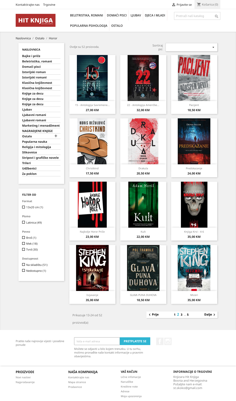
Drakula (143, 168)
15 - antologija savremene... (92, 105)
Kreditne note (129, 386)
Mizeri (194, 295)
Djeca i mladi (155, 15)
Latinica (34, 222)
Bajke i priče (31, 56)
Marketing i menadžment (41, 126)
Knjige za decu (32, 93)
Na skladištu (37, 265)
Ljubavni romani (34, 115)
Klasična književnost (37, 83)
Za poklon (29, 174)
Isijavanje (92, 295)
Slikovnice (29, 152)
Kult (143, 231)
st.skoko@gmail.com (187, 388)
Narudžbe (127, 381)
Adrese (125, 391)
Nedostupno (36, 271)
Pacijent (194, 105)
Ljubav (136, 15)
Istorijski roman (34, 72)
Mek (32, 243)
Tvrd (32, 249)
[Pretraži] (197, 16)
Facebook (160, 341)
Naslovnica (31, 49)
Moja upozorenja (131, 396)
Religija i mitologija (36, 147)
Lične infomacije (131, 377)
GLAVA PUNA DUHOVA (143, 295)
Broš (31, 237)
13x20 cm (34, 207)
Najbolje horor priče (92, 231)
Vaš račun (129, 372)
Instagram (168, 341)
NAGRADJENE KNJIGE (37, 131)
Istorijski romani (34, 77)
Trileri (26, 163)
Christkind (92, 168)
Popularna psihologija (88, 26)
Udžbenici (29, 168)
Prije (153, 315)
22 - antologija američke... (143, 105)
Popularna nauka (34, 142)
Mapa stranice (77, 382)
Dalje (210, 315)
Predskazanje (194, 168)
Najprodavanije (25, 382)
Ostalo (117, 26)
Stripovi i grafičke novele (40, 158)
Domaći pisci (117, 15)
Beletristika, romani (86, 15)
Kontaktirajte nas (28, 5)
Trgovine (49, 5)
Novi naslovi (23, 377)
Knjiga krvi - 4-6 (194, 231)
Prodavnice (75, 387)
